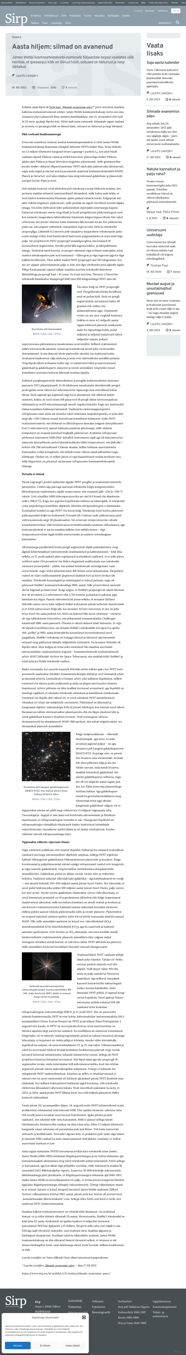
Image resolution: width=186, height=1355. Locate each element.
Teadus (35, 23)
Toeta (176, 10)
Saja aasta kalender (163, 62)
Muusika (99, 16)
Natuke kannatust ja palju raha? (163, 172)
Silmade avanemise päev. (60, 1265)
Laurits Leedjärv (27, 76)
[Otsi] (177, 22)
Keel (45, 23)
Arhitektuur (51, 16)
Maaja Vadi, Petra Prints (163, 212)
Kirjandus (75, 16)
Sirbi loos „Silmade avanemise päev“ (71, 107)
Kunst (87, 16)
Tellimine (163, 10)
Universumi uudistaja (156, 233)
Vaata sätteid (72, 1345)
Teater (126, 16)
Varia (68, 23)
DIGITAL (178, 1351)
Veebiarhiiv (164, 23)
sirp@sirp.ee (42, 1311)
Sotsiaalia (113, 16)
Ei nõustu (45, 1345)
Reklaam (150, 10)
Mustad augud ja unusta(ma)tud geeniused (160, 289)
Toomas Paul (159, 266)
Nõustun (18, 1345)
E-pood (138, 10)
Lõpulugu (56, 23)
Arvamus (36, 16)
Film (63, 16)
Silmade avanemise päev (163, 114)
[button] (84, 1317)
